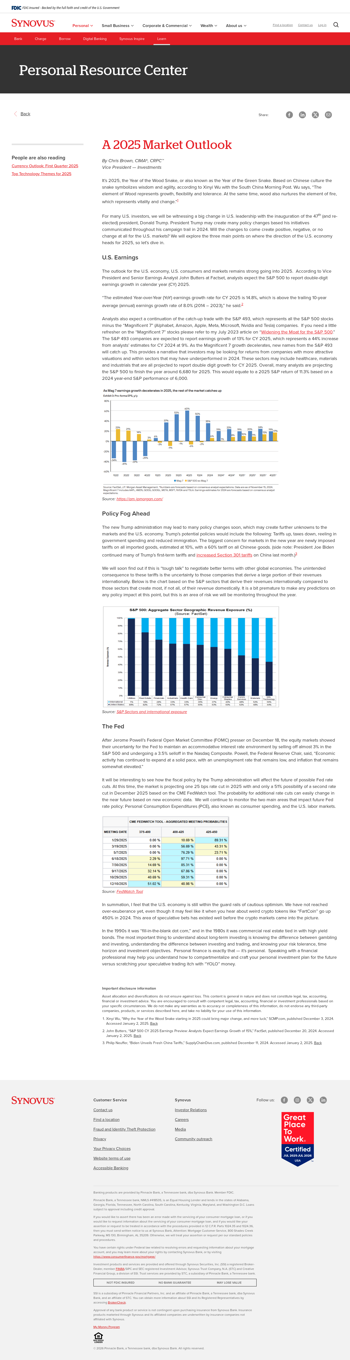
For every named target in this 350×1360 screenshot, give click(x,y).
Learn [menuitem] (161, 38)
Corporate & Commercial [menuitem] (167, 26)
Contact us (305, 25)
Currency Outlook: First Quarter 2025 (45, 166)
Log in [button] (322, 25)
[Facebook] (284, 1100)
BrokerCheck (117, 1302)
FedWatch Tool (130, 891)
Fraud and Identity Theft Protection (124, 1129)
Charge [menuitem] (40, 38)
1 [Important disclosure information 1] (177, 200)
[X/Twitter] (310, 1100)
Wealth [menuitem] (209, 26)
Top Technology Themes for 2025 (42, 174)
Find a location (283, 25)
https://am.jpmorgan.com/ (140, 499)
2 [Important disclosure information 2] (242, 304)
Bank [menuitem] (18, 38)
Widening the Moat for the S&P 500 (296, 332)
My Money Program (106, 1327)
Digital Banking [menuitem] (95, 38)
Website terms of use (112, 1158)
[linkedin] (323, 1100)
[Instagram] (297, 1100)
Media (180, 1129)
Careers (182, 1119)
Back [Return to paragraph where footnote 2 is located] (137, 1035)
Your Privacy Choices (112, 1148)
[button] (335, 26)
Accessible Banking (110, 1168)
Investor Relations (191, 1110)
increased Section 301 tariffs (224, 555)
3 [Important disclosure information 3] (296, 553)
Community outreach (193, 1139)
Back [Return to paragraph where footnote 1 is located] (154, 1023)
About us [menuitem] (236, 26)
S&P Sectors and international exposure (152, 712)
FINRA (120, 1269)
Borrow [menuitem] (65, 38)
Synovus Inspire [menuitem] (132, 38)
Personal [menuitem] (83, 26)
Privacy (99, 1139)
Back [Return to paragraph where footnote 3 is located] (318, 1043)
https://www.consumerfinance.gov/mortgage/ (124, 1256)
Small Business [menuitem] (118, 26)
